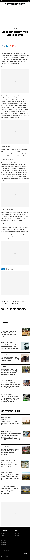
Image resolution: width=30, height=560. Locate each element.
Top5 (2, 538)
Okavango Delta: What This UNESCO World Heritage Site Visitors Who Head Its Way (10, 477)
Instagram (9, 269)
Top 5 (15, 28)
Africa (10, 472)
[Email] (17, 46)
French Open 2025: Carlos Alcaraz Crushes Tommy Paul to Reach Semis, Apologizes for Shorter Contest (11, 385)
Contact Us (17, 535)
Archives (3, 533)
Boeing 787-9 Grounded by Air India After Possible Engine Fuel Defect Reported (10, 451)
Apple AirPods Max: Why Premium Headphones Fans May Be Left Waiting (9, 346)
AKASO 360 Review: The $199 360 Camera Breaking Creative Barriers (10, 358)
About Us (17, 533)
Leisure (10, 329)
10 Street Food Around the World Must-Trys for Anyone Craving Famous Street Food (10, 333)
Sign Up (26, 553)
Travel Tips (3, 542)
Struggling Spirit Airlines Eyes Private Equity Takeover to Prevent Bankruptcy (9, 491)
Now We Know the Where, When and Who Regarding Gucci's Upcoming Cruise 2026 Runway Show (10, 399)
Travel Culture (4, 540)
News (9, 417)
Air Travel (12, 486)
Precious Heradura (8, 41)
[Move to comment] (21, 46)
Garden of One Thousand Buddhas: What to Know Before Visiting (9, 464)
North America (13, 460)
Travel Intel (3, 544)
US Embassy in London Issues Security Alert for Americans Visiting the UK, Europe (10, 422)
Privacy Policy (18, 538)
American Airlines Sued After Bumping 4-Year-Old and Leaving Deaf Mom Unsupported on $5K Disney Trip (11, 437)
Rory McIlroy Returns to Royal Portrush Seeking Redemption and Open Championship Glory (9, 371)
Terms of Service (19, 537)
